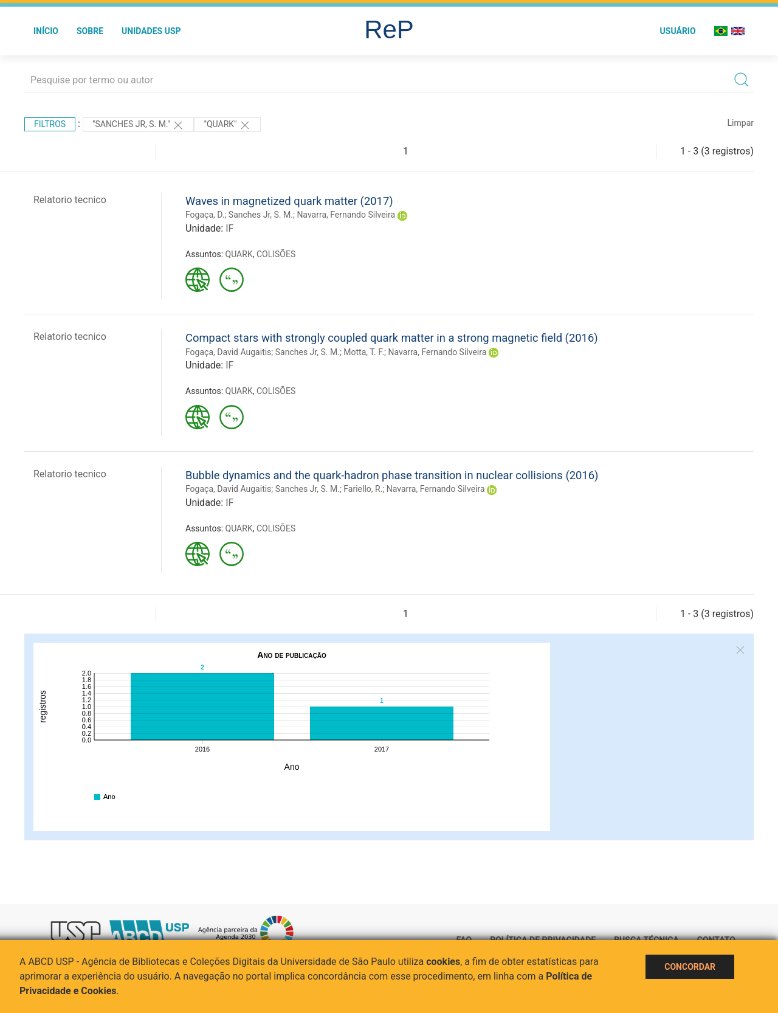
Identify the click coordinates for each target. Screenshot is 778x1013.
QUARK (239, 254)
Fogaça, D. (204, 215)
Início (45, 31)
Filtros (50, 124)
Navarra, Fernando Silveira (346, 215)
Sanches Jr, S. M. (261, 215)
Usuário (678, 31)
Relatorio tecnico (69, 200)
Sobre (90, 31)
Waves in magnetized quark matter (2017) (289, 201)
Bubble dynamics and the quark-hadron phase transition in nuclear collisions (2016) (391, 475)
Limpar (741, 123)
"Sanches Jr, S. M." (138, 125)
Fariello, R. (362, 489)
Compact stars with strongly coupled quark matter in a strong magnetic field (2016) (391, 337)
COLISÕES (275, 254)
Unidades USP (151, 31)
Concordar (689, 967)
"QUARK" (227, 125)
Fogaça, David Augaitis (228, 352)
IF (229, 228)
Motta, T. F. (363, 352)
